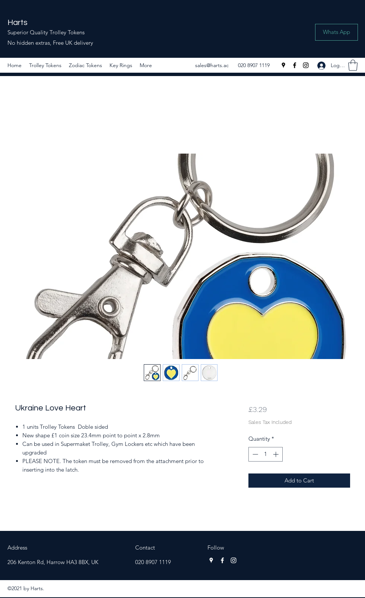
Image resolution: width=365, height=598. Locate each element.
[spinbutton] (265, 454)
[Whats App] (336, 32)
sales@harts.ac (212, 65)
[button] (353, 65)
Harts (17, 22)
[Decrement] (255, 454)
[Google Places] (283, 65)
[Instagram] (306, 65)
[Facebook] (294, 65)
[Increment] (277, 454)
